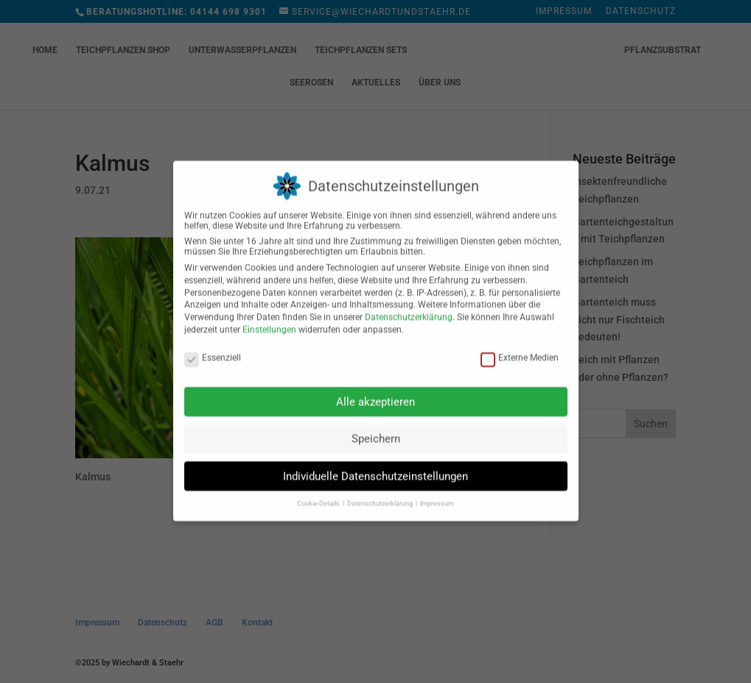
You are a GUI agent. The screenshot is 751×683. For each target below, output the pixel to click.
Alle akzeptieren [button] (375, 391)
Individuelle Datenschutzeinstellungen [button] (375, 466)
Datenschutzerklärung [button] (380, 493)
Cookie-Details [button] (319, 493)
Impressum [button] (437, 493)
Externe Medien (520, 348)
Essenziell (212, 348)
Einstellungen (269, 320)
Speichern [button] (376, 428)
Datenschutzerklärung (409, 307)
